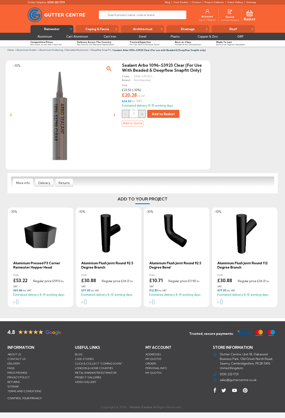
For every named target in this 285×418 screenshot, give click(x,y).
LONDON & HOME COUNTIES (94, 368)
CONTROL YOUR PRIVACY (24, 401)
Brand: (126, 80)
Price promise (17, 372)
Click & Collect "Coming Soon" (98, 363)
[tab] (23, 182)
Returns (13, 382)
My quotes (153, 359)
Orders (150, 363)
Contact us (16, 359)
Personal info (156, 368)
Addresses (153, 354)
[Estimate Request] (230, 20)
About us (14, 354)
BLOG (78, 354)
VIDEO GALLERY (85, 382)
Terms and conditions (24, 391)
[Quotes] (230, 11)
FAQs (11, 368)
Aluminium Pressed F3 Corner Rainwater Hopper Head (36, 265)
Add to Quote (132, 123)
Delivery (13, 363)
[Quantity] (134, 113)
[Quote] (229, 17)
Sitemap (13, 386)
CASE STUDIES (84, 359)
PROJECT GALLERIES (88, 377)
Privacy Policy (18, 377)
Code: (126, 76)
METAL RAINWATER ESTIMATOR (96, 372)
